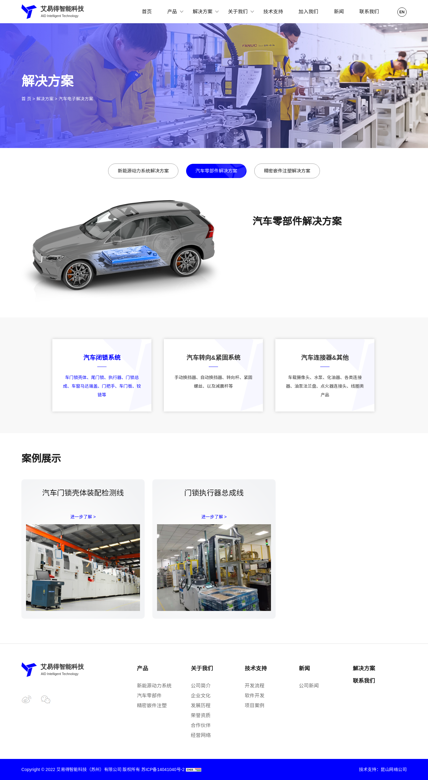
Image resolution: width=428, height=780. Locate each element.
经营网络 (201, 735)
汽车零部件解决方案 (216, 170)
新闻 (339, 11)
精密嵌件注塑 (152, 705)
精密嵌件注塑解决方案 (287, 170)
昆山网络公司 (394, 769)
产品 (142, 668)
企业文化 (201, 695)
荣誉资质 (201, 715)
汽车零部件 (149, 695)
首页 (147, 11)
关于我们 (202, 668)
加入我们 (308, 11)
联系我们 (369, 11)
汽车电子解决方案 (76, 98)
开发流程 (254, 685)
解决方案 (45, 98)
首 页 (26, 98)
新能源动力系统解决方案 (143, 170)
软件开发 (254, 695)
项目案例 (254, 705)
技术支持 (273, 11)
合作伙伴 (201, 725)
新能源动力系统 (154, 685)
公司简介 (201, 685)
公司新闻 (309, 685)
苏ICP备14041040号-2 (163, 769)
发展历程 (201, 705)
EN (402, 12)
